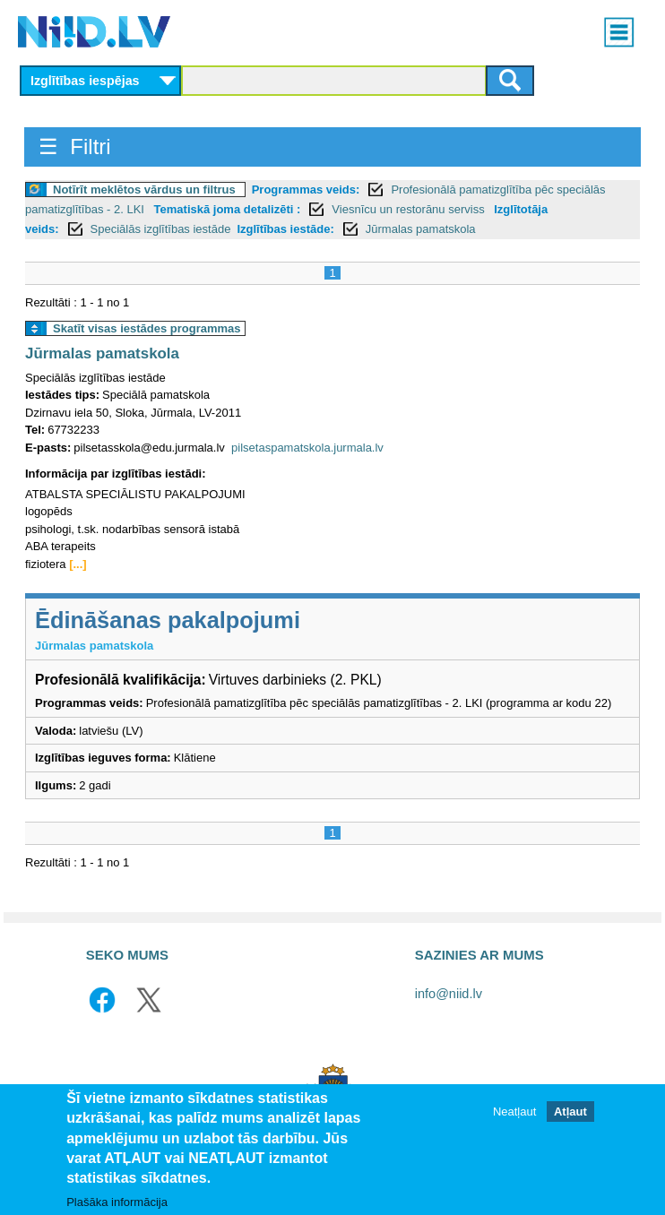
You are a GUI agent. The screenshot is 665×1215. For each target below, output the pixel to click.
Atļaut (570, 1119)
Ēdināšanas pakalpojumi (167, 620)
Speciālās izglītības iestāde (161, 229)
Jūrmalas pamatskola (421, 229)
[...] (78, 564)
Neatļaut (514, 1119)
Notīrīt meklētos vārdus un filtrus (144, 189)
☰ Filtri (75, 146)
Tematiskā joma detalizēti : (227, 209)
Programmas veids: (306, 189)
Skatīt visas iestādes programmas (147, 328)
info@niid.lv (448, 994)
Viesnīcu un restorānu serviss (410, 209)
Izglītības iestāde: (285, 229)
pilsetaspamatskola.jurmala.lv (307, 447)
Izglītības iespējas (85, 80)
